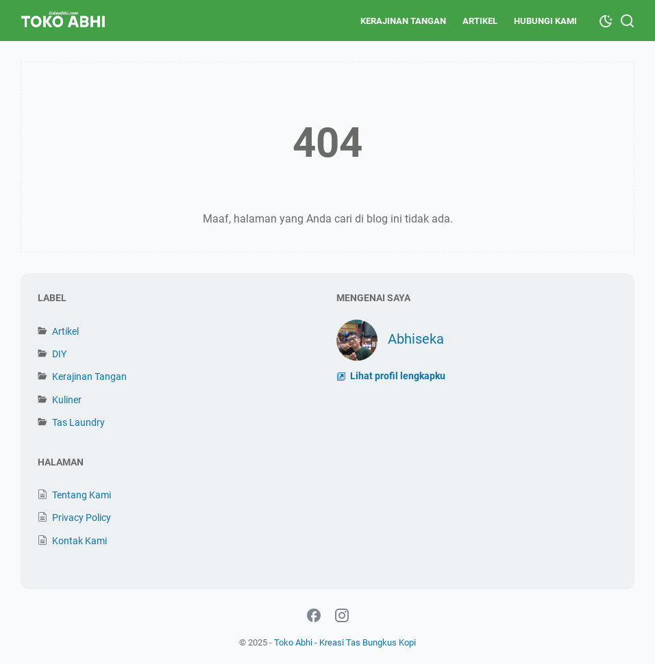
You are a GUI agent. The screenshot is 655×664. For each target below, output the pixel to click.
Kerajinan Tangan (403, 21)
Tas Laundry (78, 422)
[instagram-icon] (342, 616)
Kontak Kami (79, 540)
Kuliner (67, 399)
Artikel (479, 21)
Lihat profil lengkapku (396, 376)
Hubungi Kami (545, 21)
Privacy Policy (81, 517)
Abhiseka (416, 339)
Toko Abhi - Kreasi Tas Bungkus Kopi (345, 642)
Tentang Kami (81, 494)
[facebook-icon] (314, 616)
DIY (59, 353)
